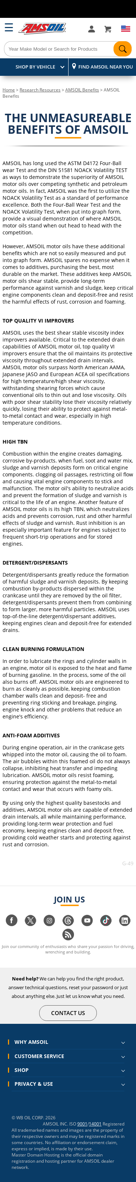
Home (9, 90)
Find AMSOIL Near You (105, 66)
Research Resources (40, 90)
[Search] (68, 48)
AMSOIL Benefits (82, 90)
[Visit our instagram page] (49, 924)
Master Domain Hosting (36, 1155)
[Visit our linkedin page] (125, 924)
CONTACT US (68, 1013)
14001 (95, 1124)
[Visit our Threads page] (68, 924)
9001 (82, 1124)
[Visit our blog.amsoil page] (68, 938)
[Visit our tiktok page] (106, 924)
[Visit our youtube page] (87, 924)
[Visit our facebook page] (11, 924)
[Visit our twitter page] (30, 924)
